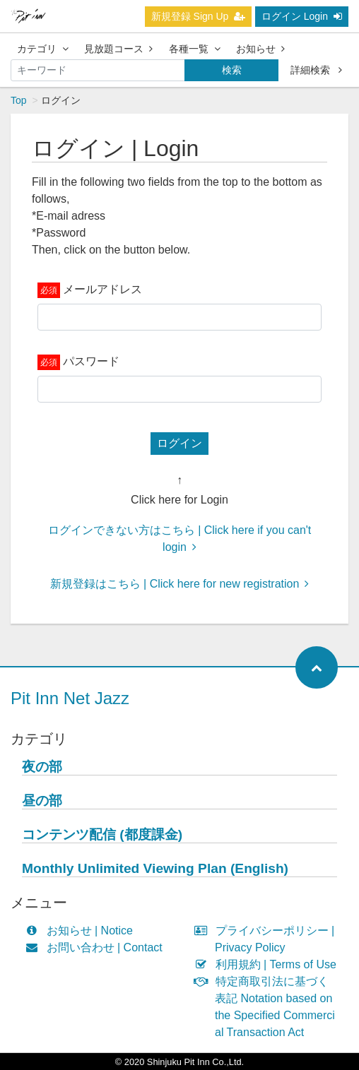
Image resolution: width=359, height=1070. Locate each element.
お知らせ (260, 48)
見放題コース (118, 48)
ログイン (179, 443)
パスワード (91, 361)
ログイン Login (301, 16)
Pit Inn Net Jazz (70, 698)
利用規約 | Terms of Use (268, 964)
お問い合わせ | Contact (97, 947)
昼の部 (42, 800)
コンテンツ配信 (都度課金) (102, 834)
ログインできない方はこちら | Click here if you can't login (180, 538)
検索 (232, 70)
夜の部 (42, 766)
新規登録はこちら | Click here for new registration (180, 584)
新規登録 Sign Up (198, 16)
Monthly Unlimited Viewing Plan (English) (155, 868)
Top (19, 100)
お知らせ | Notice (82, 931)
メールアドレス (102, 289)
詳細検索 (316, 70)
